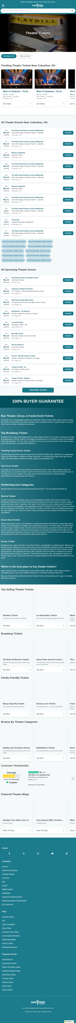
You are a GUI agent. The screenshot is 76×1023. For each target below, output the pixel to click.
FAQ (3, 920)
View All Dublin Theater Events (13, 251)
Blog (3, 881)
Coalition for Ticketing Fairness (12, 897)
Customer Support (8, 917)
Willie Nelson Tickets (9, 974)
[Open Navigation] (3, 5)
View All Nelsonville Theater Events (38, 260)
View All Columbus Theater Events (14, 242)
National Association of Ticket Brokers (14, 900)
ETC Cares (5, 878)
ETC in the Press (7, 904)
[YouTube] (52, 853)
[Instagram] (38, 853)
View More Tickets (38, 390)
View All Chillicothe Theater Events (40, 242)
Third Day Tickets (7, 978)
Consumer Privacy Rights (10, 932)
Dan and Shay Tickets (9, 963)
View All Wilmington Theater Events (38, 251)
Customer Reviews (8, 874)
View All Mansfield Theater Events (14, 246)
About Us (5, 866)
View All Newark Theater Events (13, 260)
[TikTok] (67, 853)
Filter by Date (25, 56)
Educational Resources (9, 947)
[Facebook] (9, 853)
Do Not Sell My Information (11, 936)
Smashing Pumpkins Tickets (11, 971)
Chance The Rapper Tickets (11, 967)
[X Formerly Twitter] (23, 853)
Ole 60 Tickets (6, 986)
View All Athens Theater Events (13, 255)
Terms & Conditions (8, 924)
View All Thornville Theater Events (38, 255)
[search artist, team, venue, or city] (38, 11)
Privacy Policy (6, 928)
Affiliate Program (7, 889)
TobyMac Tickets (7, 982)
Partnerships (6, 893)
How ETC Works (7, 943)
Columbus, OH (8, 56)
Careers (4, 885)
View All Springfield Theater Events (40, 246)
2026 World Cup (7, 959)
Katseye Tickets (7, 990)
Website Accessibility (9, 939)
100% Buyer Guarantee (9, 870)
